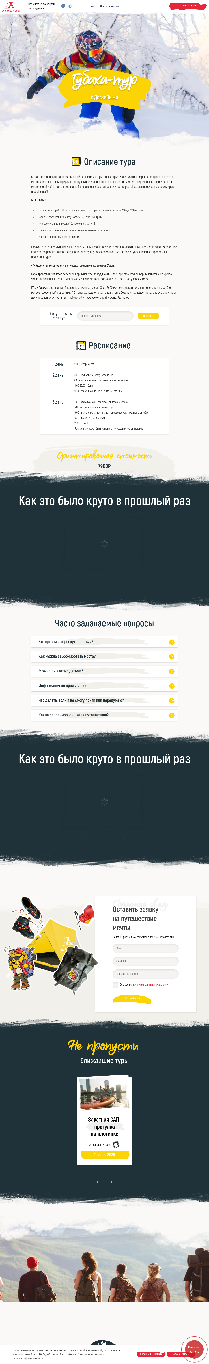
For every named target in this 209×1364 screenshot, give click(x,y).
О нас (92, 6)
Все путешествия (109, 6)
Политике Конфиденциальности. (28, 1358)
